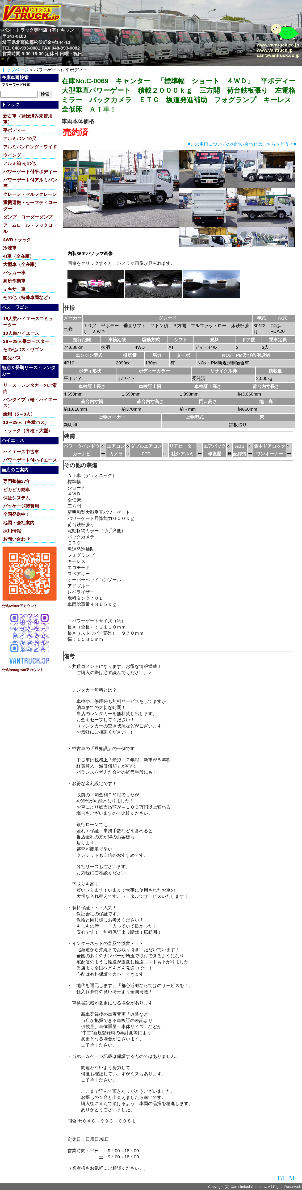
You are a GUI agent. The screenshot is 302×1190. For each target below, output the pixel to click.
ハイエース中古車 (21, 451)
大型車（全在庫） (21, 264)
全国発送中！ (16, 514)
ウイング (12, 155)
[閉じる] (286, 1177)
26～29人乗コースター (26, 341)
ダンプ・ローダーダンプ (27, 217)
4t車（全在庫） (18, 256)
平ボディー (14, 130)
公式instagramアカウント (23, 670)
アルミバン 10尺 (19, 138)
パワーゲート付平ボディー (30, 171)
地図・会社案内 (18, 522)
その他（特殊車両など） (27, 297)
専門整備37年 (16, 481)
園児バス (12, 357)
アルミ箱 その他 (19, 163)
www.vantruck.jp (275, 50)
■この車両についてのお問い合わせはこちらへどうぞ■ (242, 144)
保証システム (16, 497)
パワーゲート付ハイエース (30, 460)
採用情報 (12, 530)
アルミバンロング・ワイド (30, 146)
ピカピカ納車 (16, 489)
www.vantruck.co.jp (278, 44)
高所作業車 (14, 281)
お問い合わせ (16, 539)
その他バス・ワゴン (23, 349)
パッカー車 (14, 272)
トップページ (15, 70)
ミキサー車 (14, 289)
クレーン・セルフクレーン (30, 194)
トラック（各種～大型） (27, 430)
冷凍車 (10, 247)
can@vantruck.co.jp (278, 55)
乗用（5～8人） (19, 414)
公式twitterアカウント (19, 606)
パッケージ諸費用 (21, 506)
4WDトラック (17, 239)
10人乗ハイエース (21, 333)
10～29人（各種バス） (26, 422)
